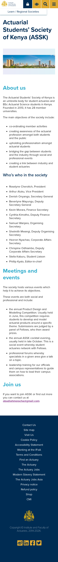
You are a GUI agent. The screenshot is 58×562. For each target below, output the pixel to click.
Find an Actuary (29, 459)
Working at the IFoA (29, 449)
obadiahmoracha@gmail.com (21, 401)
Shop (29, 494)
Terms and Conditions (29, 454)
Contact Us (29, 425)
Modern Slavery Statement (29, 474)
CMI (29, 499)
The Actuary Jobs (29, 469)
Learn (11, 11)
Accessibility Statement (29, 445)
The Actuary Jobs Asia (29, 479)
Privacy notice (29, 484)
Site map (29, 430)
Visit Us (29, 435)
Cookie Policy (29, 440)
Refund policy (29, 489)
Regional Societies (28, 11)
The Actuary (29, 464)
